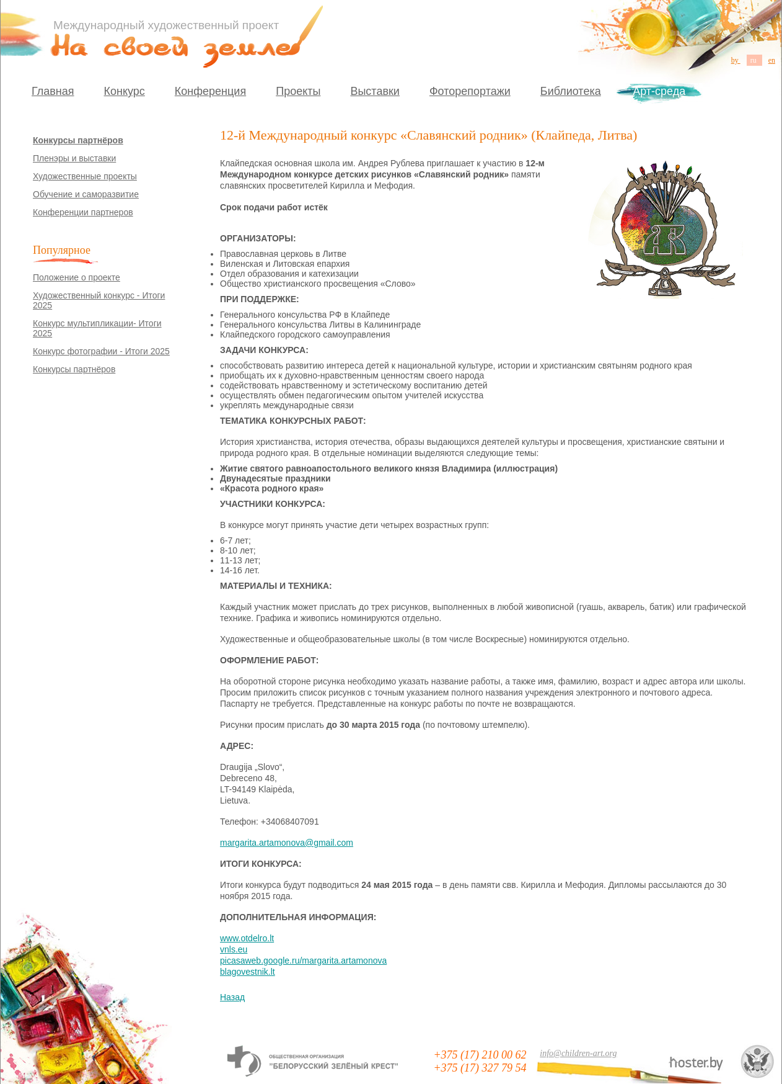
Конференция (210, 91)
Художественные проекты (85, 176)
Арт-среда (659, 91)
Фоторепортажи (470, 91)
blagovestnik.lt (247, 972)
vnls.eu (233, 949)
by (735, 60)
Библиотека (570, 91)
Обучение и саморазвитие (86, 194)
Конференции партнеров (83, 212)
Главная (53, 91)
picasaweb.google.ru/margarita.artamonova (303, 960)
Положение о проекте (76, 277)
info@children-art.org (578, 1053)
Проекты (298, 91)
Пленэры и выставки (74, 158)
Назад (232, 997)
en (771, 60)
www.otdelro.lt (247, 938)
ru (754, 60)
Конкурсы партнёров (78, 140)
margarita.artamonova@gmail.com (286, 843)
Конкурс (124, 91)
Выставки (375, 91)
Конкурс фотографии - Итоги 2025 (101, 351)
